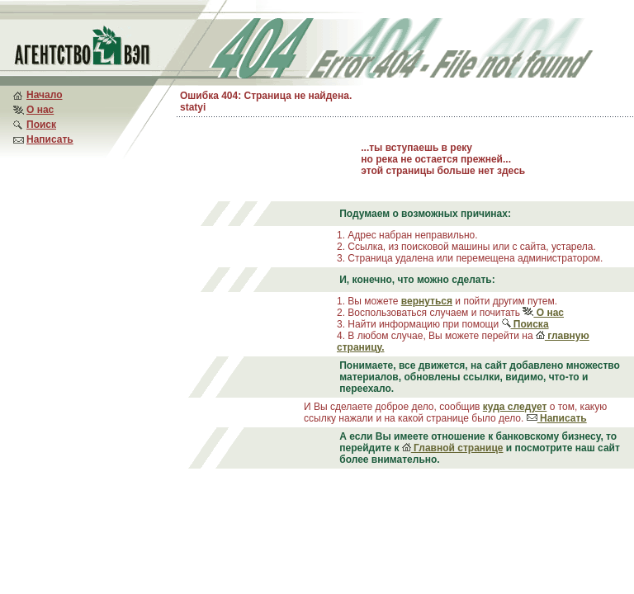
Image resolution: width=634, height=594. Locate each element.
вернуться (426, 301)
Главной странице (453, 448)
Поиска (525, 324)
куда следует (515, 406)
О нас (40, 110)
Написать (49, 139)
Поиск (41, 124)
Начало (44, 95)
